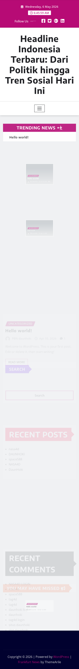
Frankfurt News (29, 662)
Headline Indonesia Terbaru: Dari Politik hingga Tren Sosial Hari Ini (39, 64)
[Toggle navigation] (39, 108)
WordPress (61, 657)
